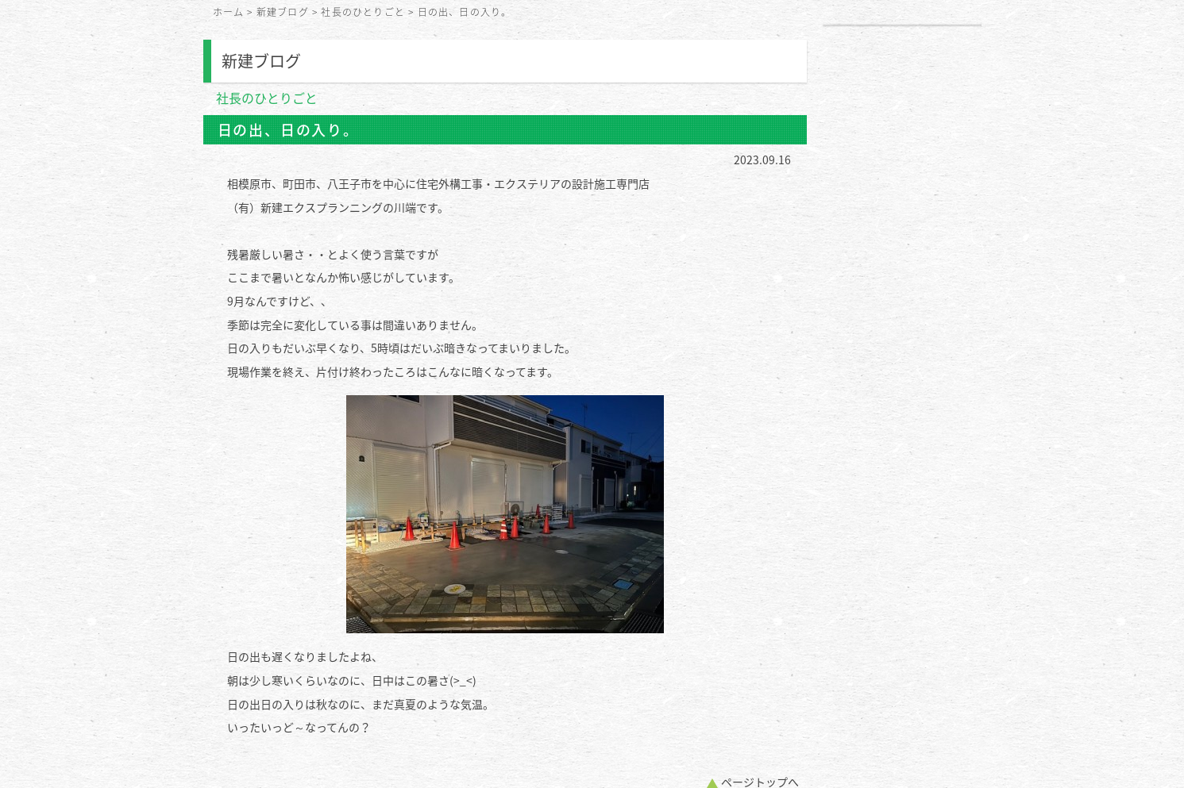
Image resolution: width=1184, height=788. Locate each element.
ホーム (229, 12)
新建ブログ (282, 12)
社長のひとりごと (363, 12)
